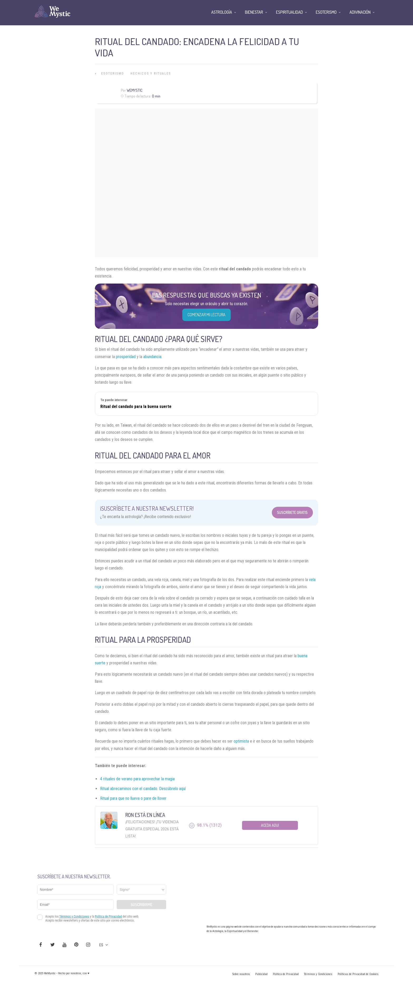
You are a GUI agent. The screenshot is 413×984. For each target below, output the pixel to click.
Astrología (221, 12)
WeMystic (134, 90)
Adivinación (360, 12)
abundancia (152, 356)
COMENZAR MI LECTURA (206, 314)
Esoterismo (112, 73)
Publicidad (261, 974)
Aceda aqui (270, 825)
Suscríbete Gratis (292, 512)
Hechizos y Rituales (150, 73)
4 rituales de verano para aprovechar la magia (137, 778)
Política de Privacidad (286, 974)
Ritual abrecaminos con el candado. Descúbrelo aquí (143, 788)
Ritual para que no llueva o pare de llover (133, 798)
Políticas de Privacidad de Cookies (358, 974)
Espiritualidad (289, 12)
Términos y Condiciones (318, 974)
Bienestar (254, 12)
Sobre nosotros (241, 974)
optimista (241, 741)
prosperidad (126, 356)
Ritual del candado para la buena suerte (135, 406)
